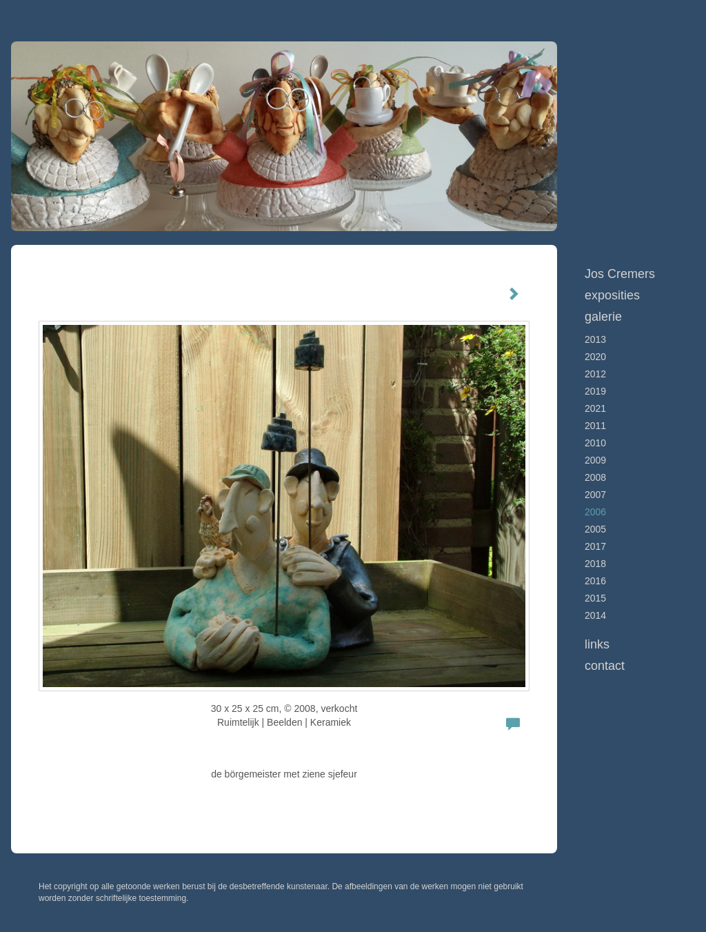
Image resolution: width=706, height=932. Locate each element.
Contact (605, 666)
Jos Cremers (620, 274)
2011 (595, 425)
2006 (595, 511)
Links (597, 644)
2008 (595, 477)
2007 (595, 494)
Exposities (612, 295)
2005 (595, 529)
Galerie (603, 317)
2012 (595, 373)
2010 (595, 442)
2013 (595, 339)
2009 (595, 460)
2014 (595, 615)
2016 (595, 580)
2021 (595, 408)
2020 (595, 356)
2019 (595, 391)
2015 (595, 598)
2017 (595, 546)
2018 (595, 563)
